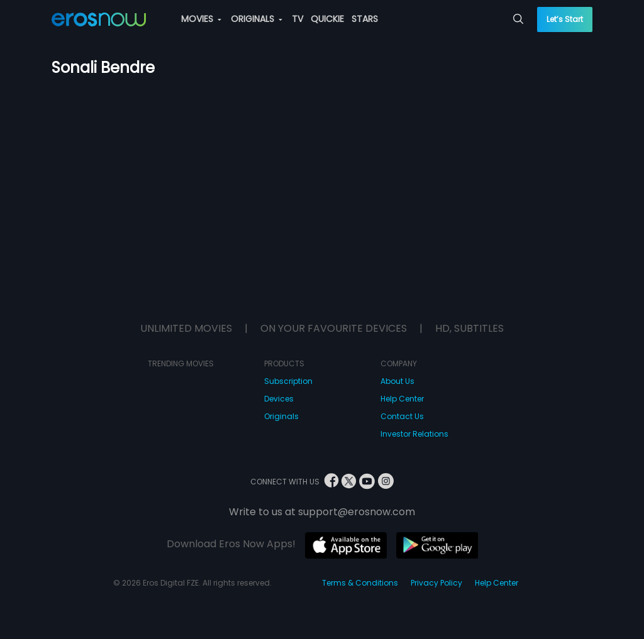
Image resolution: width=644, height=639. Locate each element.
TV (297, 19)
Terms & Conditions (360, 582)
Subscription (288, 381)
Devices (279, 398)
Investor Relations (414, 434)
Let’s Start (565, 19)
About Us (397, 381)
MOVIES (201, 19)
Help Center (402, 398)
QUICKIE (327, 19)
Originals (281, 416)
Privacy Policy (436, 582)
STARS (365, 19)
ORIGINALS (256, 19)
